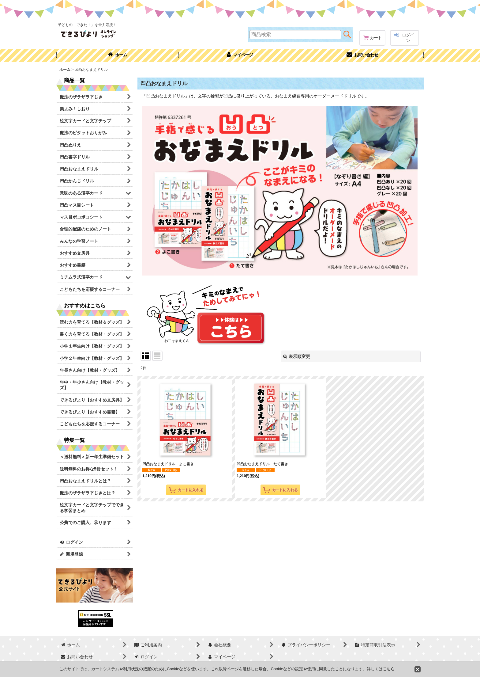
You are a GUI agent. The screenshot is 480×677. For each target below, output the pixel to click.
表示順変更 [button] (296, 356)
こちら (389, 669)
